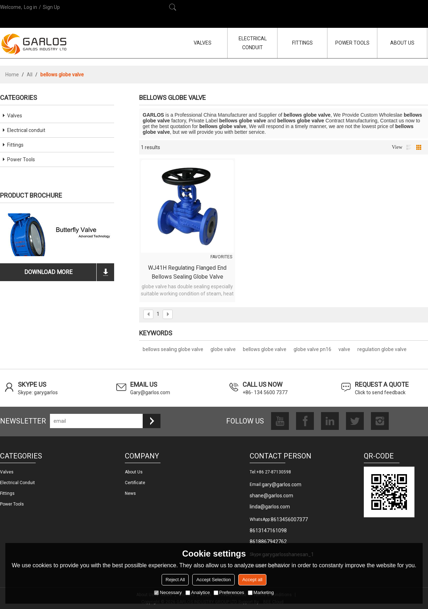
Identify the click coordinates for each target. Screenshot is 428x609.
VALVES (203, 43)
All (29, 74)
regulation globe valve (382, 349)
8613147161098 (268, 530)
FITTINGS (302, 43)
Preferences (229, 592)
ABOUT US (402, 43)
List (408, 147)
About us (134, 472)
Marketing (261, 592)
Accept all (252, 579)
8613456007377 (289, 519)
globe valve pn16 (312, 349)
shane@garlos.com (271, 495)
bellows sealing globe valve (173, 349)
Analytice (197, 592)
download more (48, 272)
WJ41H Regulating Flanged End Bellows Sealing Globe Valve (187, 272)
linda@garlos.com (270, 506)
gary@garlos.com (281, 484)
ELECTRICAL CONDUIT (253, 43)
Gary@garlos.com (150, 392)
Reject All (175, 579)
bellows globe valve (264, 349)
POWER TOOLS (352, 43)
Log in (30, 7)
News (130, 493)
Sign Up (51, 7)
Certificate (135, 482)
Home (12, 74)
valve (344, 349)
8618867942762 (268, 541)
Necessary (168, 592)
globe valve (223, 349)
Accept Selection (213, 579)
